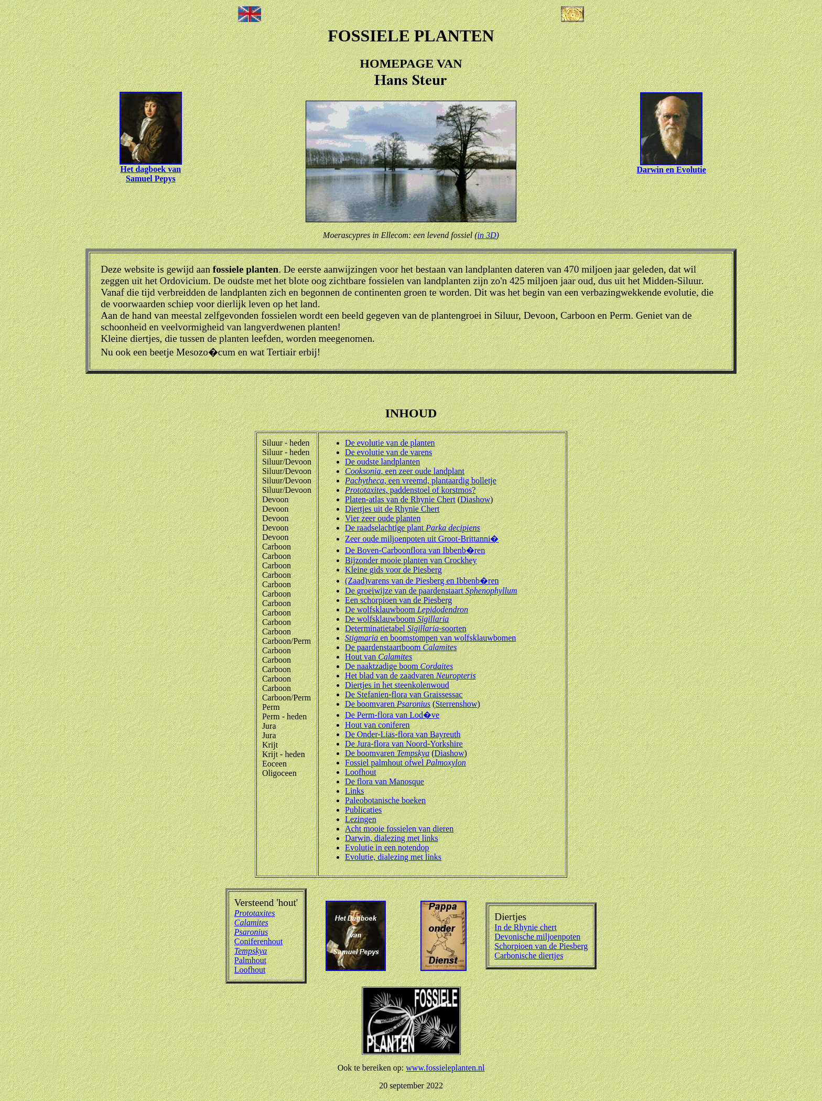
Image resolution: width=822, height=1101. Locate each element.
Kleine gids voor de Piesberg (393, 569)
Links (354, 790)
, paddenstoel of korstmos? (410, 489)
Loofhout (360, 772)
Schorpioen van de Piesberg (541, 946)
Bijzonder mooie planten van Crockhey (411, 560)
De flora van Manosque (384, 781)
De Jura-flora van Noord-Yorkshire (404, 743)
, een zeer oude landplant (404, 471)
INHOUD (411, 413)
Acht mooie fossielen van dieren (399, 828)
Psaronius (251, 931)
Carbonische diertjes (528, 955)
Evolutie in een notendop (387, 847)
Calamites (251, 922)
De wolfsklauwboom (406, 609)
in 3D (487, 235)
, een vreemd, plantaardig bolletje (420, 480)
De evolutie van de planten (390, 442)
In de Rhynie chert (525, 927)
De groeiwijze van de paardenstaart (431, 590)
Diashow (475, 499)
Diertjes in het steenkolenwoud (397, 685)
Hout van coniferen (377, 724)
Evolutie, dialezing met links (393, 856)
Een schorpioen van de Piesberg (398, 600)
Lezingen (360, 819)
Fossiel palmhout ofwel (405, 762)
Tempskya (250, 950)
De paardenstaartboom (401, 647)
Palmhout (250, 960)
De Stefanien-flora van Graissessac (403, 694)
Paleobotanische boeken (385, 800)
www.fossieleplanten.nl (445, 1067)
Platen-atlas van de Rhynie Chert (400, 499)
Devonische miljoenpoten (537, 936)
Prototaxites (254, 913)
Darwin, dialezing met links (391, 838)
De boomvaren (387, 703)
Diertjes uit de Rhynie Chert (392, 508)
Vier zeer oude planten (382, 518)
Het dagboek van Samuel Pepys (151, 174)
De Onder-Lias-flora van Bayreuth (402, 734)
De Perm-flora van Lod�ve (392, 714)
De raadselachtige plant (412, 527)
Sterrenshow (456, 703)
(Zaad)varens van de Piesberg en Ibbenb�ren (422, 580)
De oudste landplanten (382, 461)
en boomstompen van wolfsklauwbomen (430, 637)
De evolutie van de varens (388, 452)
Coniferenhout (258, 941)
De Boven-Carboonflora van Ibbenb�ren (415, 550)
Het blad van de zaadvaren (410, 675)
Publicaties (363, 809)
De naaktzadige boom (399, 666)
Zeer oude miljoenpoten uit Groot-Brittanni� (422, 538)
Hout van (378, 656)
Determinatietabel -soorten (406, 628)
